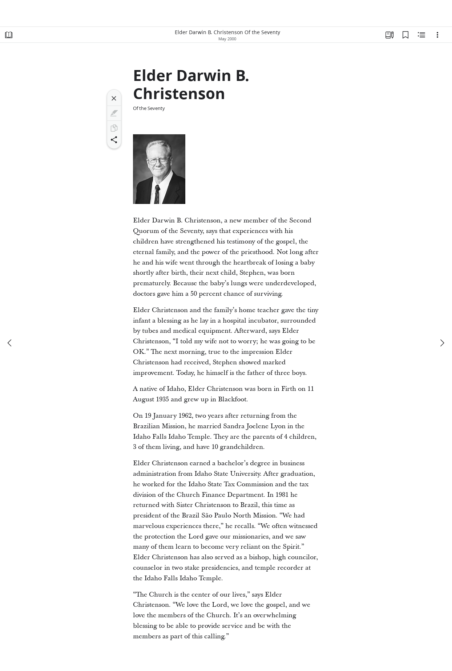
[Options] (437, 35)
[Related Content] (421, 35)
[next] (442, 343)
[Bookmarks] (405, 35)
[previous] (10, 343)
